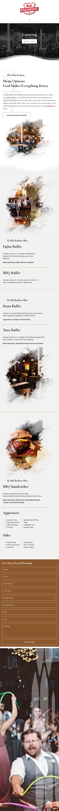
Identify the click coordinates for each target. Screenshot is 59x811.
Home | (26, 41)
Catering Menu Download (16, 115)
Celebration (49, 106)
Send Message (29, 642)
